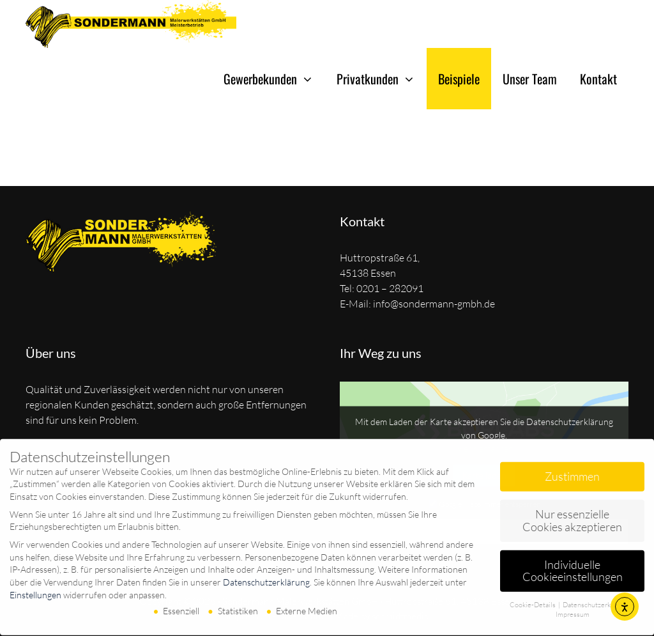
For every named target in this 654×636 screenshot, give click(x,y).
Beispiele (459, 78)
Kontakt (598, 78)
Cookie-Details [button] (533, 599)
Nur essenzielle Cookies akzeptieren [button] (572, 515)
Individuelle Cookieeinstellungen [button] (572, 565)
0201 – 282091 (389, 288)
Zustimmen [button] (572, 471)
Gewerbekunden (274, 78)
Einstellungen (35, 589)
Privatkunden (382, 78)
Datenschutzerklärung (266, 576)
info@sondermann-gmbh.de (434, 303)
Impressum (572, 609)
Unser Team (530, 78)
